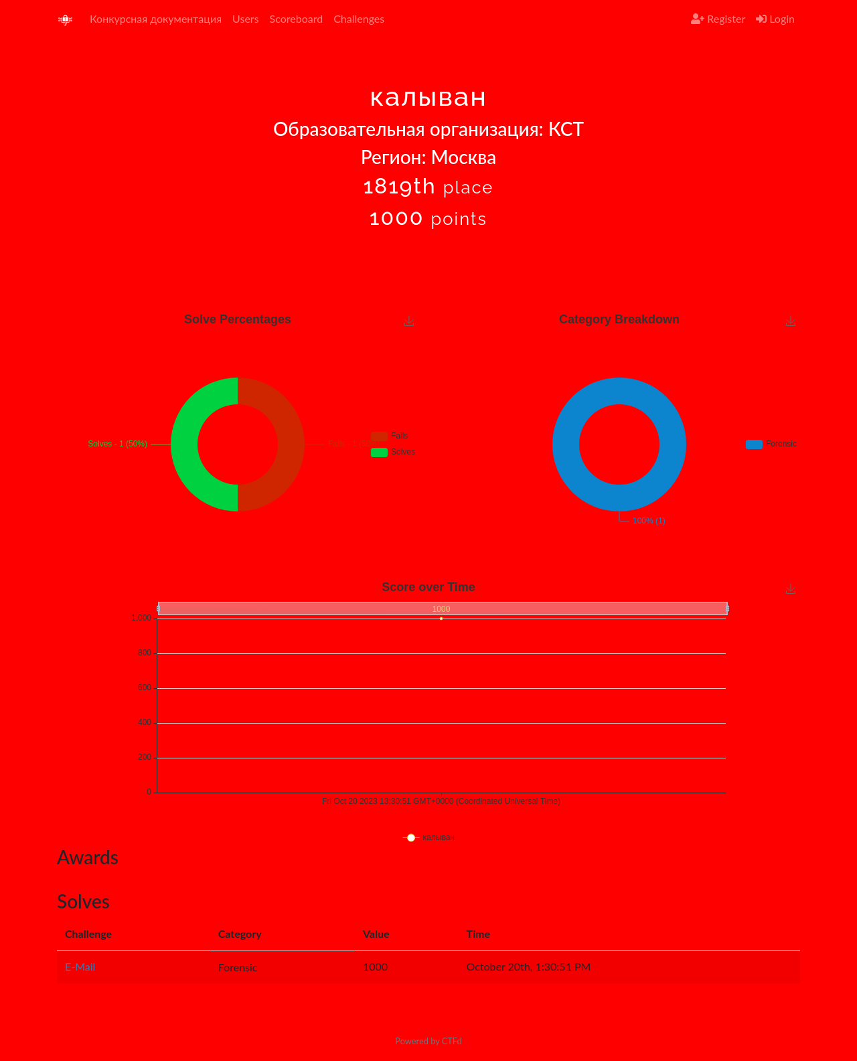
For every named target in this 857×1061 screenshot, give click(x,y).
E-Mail (80, 966)
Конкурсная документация (156, 18)
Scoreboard (296, 18)
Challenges (358, 18)
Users (245, 18)
